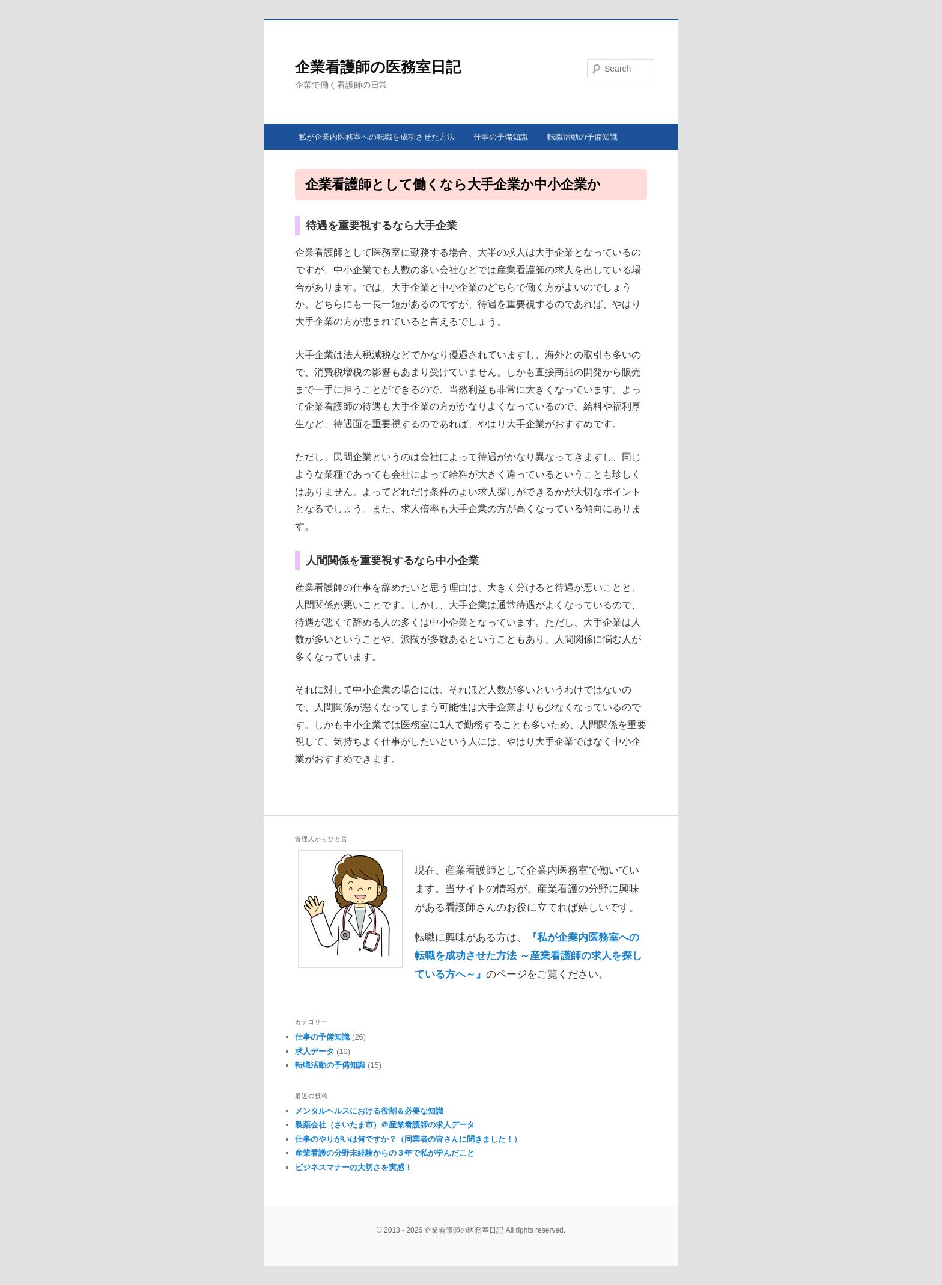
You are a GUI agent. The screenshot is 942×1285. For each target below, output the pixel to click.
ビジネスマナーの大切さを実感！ (353, 1167)
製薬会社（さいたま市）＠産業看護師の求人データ (385, 1124)
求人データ (314, 1051)
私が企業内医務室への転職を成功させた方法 (377, 136)
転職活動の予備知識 (582, 136)
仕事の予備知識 (500, 136)
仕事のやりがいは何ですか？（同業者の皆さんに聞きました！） (408, 1139)
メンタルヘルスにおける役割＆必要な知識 (369, 1110)
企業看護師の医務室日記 (378, 66)
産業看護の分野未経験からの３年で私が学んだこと (385, 1152)
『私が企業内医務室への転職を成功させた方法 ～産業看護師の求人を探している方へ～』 (528, 956)
